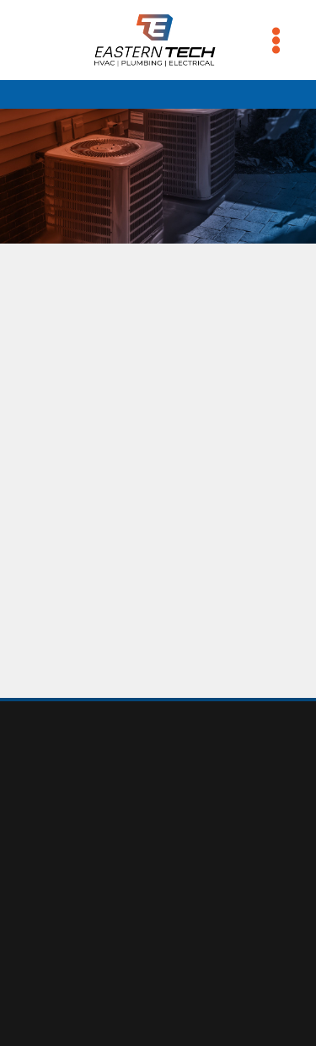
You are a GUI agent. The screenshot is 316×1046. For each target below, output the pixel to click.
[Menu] (276, 40)
